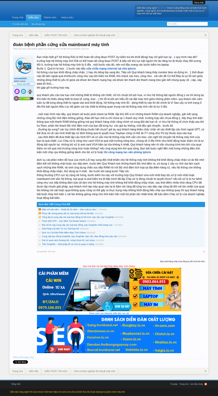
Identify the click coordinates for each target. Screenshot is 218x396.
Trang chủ (17, 17)
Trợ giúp (174, 384)
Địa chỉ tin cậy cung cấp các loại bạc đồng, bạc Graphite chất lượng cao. (77, 225)
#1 (204, 252)
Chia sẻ (17, 357)
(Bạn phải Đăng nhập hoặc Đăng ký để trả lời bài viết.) (182, 261)
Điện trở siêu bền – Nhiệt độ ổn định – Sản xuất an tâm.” (69, 209)
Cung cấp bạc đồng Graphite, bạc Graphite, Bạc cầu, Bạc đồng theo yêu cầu (79, 236)
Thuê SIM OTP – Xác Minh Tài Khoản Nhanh (64, 221)
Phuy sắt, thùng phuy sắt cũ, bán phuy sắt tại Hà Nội (68, 213)
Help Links (67, 17)
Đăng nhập (199, 3)
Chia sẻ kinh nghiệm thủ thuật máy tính (43, 49)
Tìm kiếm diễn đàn (20, 24)
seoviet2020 (75, 49)
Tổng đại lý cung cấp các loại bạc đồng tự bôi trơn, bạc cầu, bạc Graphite (78, 217)
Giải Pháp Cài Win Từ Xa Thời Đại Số (60, 228)
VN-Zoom (162, 8)
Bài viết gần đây (38, 24)
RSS (206, 384)
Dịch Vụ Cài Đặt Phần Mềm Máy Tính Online (64, 232)
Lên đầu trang (196, 384)
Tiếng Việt (15, 384)
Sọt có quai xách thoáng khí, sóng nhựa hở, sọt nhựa (68, 240)
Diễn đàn (33, 17)
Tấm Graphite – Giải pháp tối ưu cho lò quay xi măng (68, 244)
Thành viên (50, 17)
